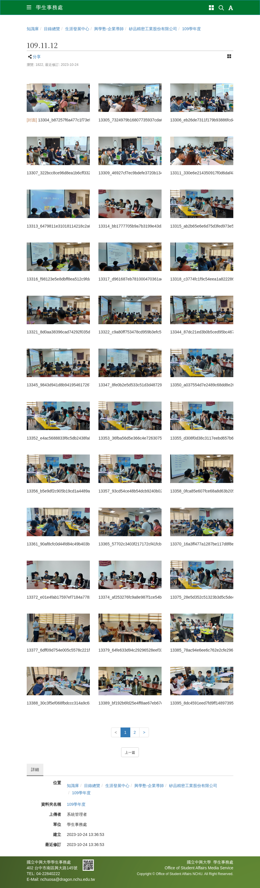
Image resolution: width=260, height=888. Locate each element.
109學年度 (191, 28)
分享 (37, 56)
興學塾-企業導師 (109, 28)
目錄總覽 (52, 28)
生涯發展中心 (77, 28)
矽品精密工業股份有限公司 (153, 28)
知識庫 (33, 28)
